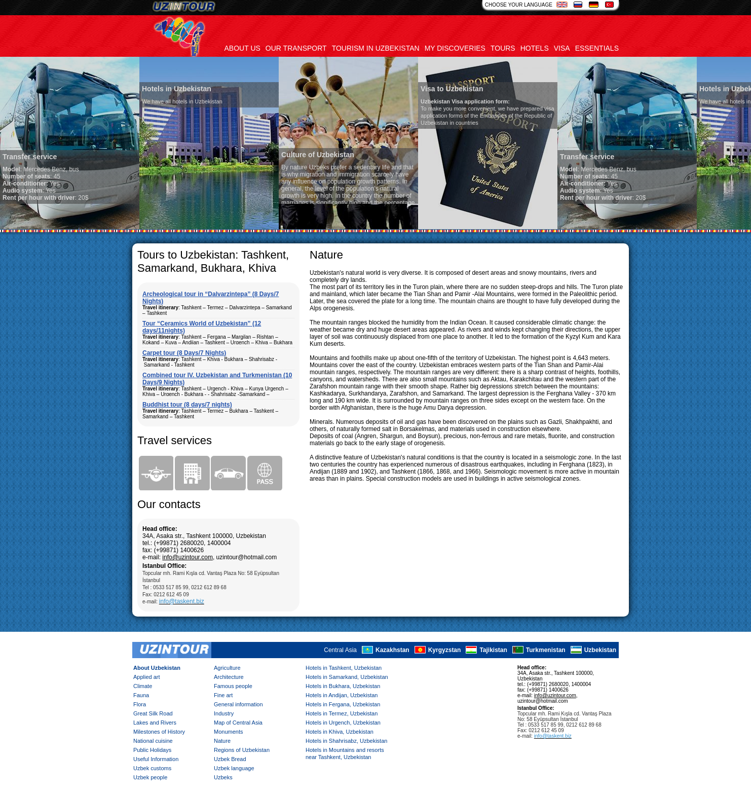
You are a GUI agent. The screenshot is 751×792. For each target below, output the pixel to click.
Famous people (233, 686)
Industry (224, 713)
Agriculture (227, 668)
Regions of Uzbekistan (242, 750)
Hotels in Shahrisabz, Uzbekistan (346, 741)
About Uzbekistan (156, 668)
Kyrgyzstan (444, 650)
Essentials (597, 48)
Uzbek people (150, 777)
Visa (562, 48)
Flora (139, 704)
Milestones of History (159, 732)
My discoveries (455, 48)
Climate (142, 686)
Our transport (296, 48)
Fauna (141, 695)
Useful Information (155, 759)
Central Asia (340, 650)
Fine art (223, 695)
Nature (222, 741)
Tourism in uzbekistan (376, 48)
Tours (503, 48)
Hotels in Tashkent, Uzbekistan (344, 668)
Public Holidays (152, 750)
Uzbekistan (600, 650)
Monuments (228, 732)
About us (242, 48)
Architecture (229, 677)
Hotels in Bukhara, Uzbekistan (343, 686)
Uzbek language (234, 768)
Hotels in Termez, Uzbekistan (342, 713)
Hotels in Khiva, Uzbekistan (339, 732)
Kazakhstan (392, 650)
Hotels (534, 48)
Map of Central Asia (238, 722)
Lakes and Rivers (154, 722)
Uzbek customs (152, 768)
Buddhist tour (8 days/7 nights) (187, 404)
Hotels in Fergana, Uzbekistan (343, 704)
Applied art (146, 677)
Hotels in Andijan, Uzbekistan (342, 695)
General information (238, 704)
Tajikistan (493, 650)
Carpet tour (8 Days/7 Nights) (184, 352)
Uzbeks (223, 777)
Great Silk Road (153, 713)
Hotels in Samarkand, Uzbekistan (347, 677)
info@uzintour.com (187, 557)
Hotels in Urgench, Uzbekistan (343, 722)
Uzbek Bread (230, 759)
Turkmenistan (546, 650)
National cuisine (153, 741)
